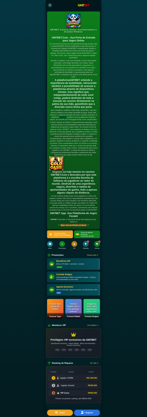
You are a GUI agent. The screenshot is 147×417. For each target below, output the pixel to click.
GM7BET (63, 117)
